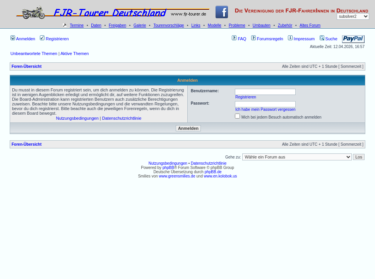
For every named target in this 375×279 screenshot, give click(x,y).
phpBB (168, 167)
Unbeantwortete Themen (33, 53)
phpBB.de (213, 172)
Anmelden (22, 38)
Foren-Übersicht (26, 66)
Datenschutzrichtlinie (122, 118)
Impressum (301, 38)
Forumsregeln (267, 38)
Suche (328, 38)
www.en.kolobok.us (220, 176)
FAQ (239, 38)
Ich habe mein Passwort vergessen (265, 109)
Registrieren (54, 38)
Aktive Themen (74, 53)
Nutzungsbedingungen (77, 118)
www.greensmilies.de (177, 176)
